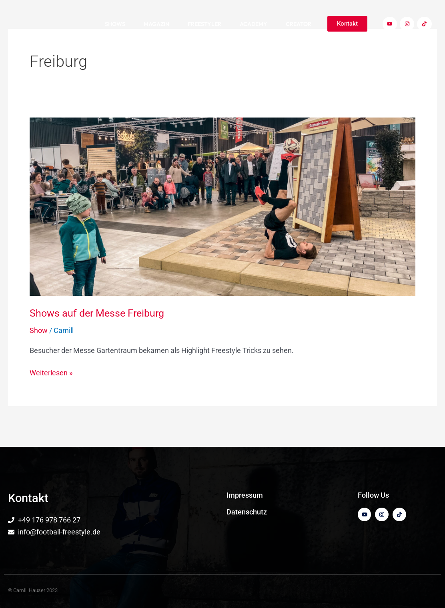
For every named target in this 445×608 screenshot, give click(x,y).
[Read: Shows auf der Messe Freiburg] (222, 206)
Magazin (156, 24)
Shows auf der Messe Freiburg (99, 313)
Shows (115, 24)
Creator (298, 24)
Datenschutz (247, 512)
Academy (253, 24)
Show (39, 330)
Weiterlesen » (51, 372)
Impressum (245, 495)
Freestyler (204, 24)
